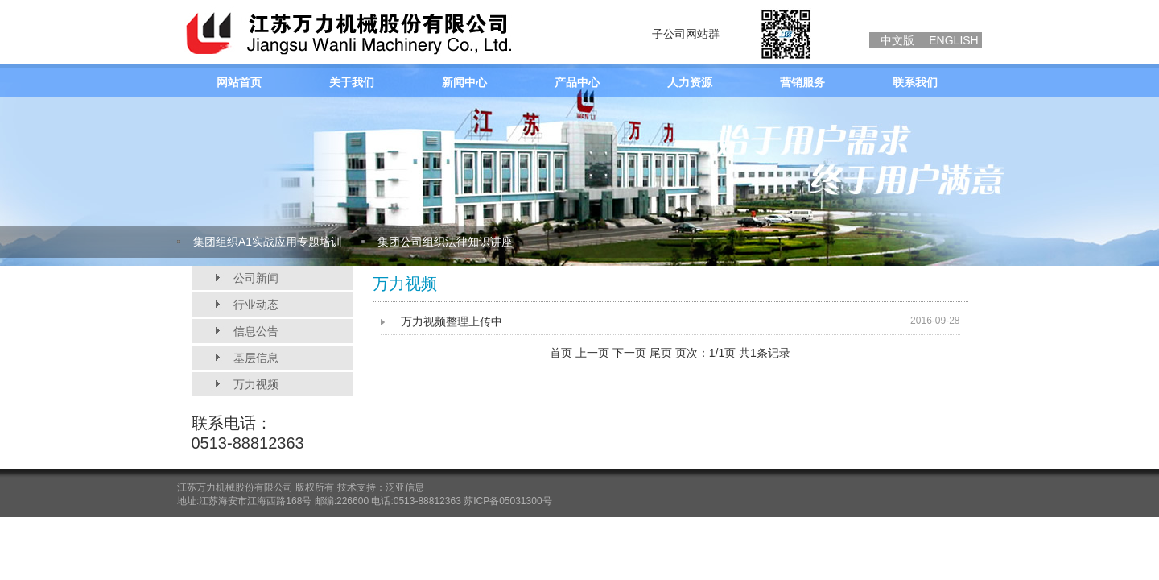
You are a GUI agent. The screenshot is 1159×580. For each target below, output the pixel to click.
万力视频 (255, 384)
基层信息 (255, 357)
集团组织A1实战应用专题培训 (267, 241)
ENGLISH (953, 40)
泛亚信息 (405, 487)
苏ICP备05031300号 (507, 501)
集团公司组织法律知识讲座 (445, 241)
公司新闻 (255, 277)
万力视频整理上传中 (451, 321)
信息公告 (255, 331)
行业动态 (255, 304)
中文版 (897, 40)
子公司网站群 (686, 33)
